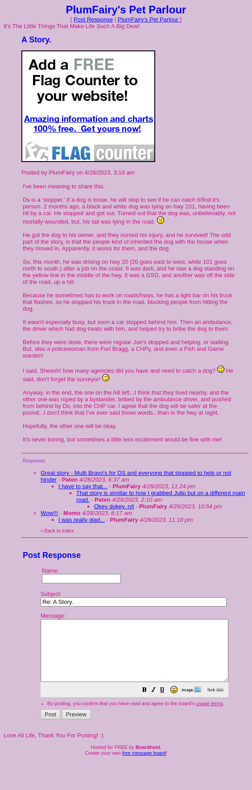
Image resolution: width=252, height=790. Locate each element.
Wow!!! (49, 513)
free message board (144, 765)
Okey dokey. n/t (114, 506)
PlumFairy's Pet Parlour (149, 19)
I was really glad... (81, 519)
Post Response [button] (93, 19)
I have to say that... (82, 486)
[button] (166, 703)
